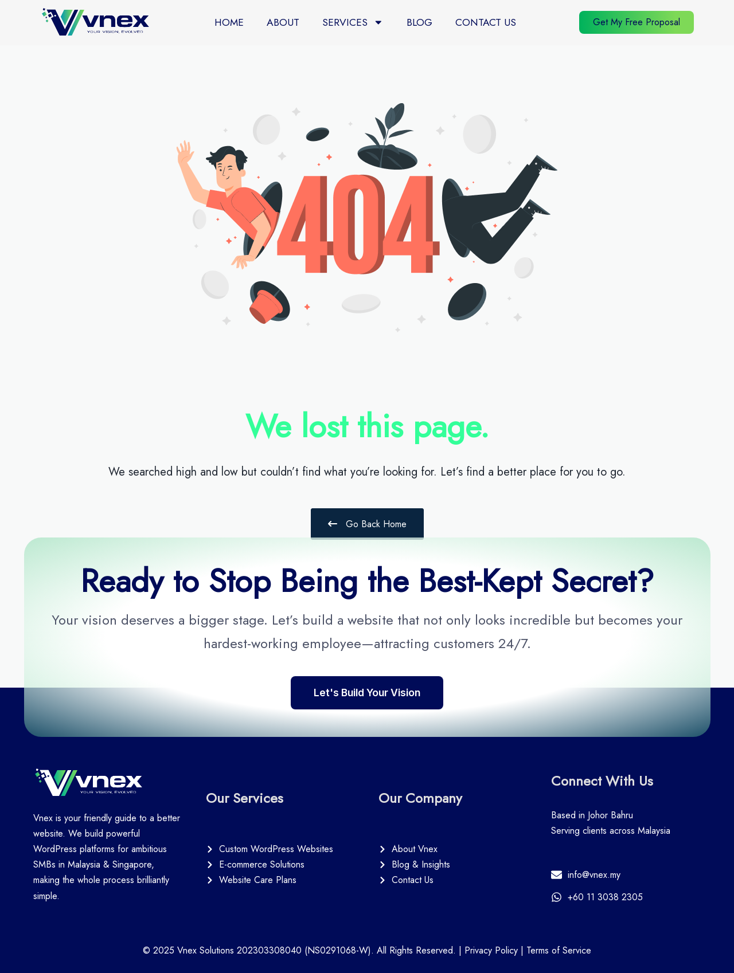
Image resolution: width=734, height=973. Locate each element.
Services (353, 17)
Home (229, 16)
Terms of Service (558, 950)
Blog (419, 16)
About (283, 16)
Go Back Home (367, 524)
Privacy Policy (491, 950)
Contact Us (485, 16)
